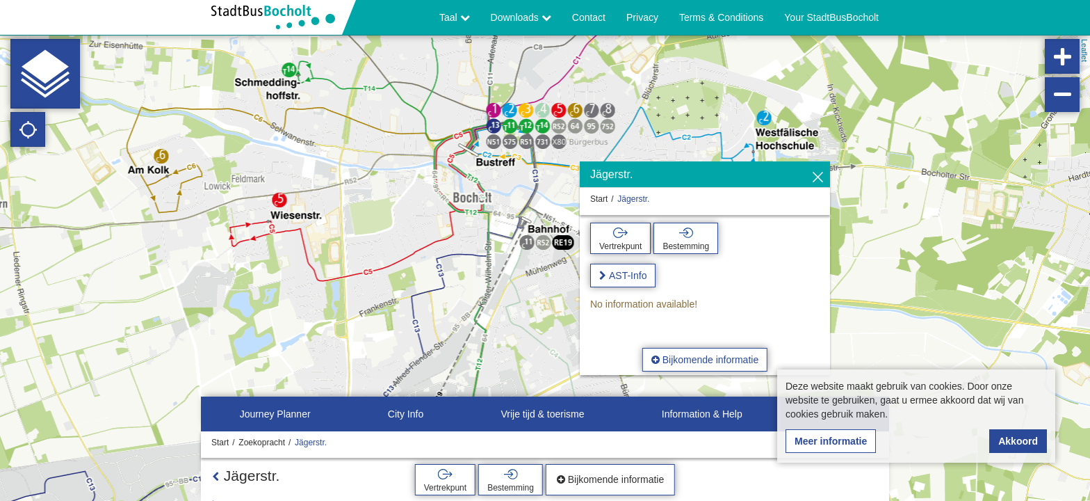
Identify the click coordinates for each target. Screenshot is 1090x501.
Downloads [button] (521, 17)
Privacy (642, 17)
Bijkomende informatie (704, 359)
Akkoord (1018, 441)
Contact (588, 17)
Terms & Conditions (721, 17)
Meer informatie (831, 441)
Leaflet (1084, 50)
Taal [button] (454, 17)
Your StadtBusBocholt (831, 17)
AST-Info (627, 275)
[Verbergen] (818, 178)
